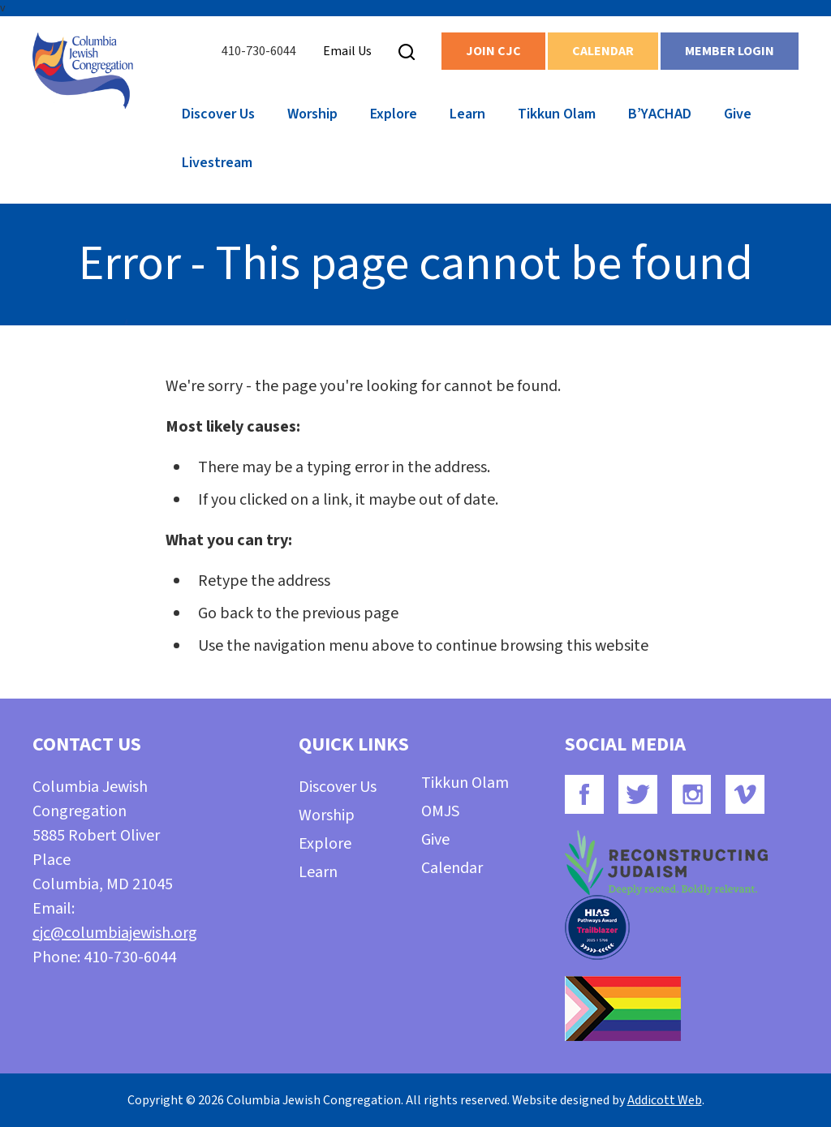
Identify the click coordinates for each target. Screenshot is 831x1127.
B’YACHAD (659, 114)
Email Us (347, 51)
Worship (312, 114)
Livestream (217, 163)
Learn (467, 114)
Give (737, 114)
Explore (393, 114)
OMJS (440, 811)
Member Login (729, 51)
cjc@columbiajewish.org (114, 933)
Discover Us (218, 114)
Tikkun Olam (557, 114)
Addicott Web (664, 1100)
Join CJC (493, 51)
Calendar (603, 51)
